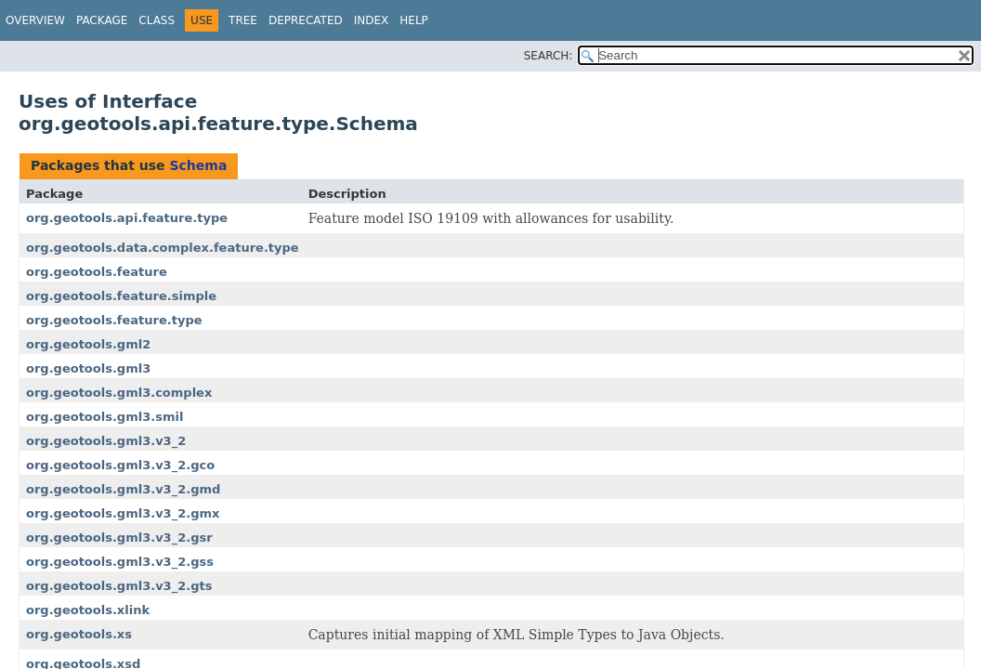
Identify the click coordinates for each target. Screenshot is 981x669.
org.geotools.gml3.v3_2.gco (120, 465)
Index (371, 20)
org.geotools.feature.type (114, 320)
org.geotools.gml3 (88, 368)
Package (101, 20)
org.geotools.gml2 (88, 344)
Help (413, 20)
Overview (35, 20)
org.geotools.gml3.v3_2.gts (119, 586)
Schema (198, 165)
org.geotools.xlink (88, 610)
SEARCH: (548, 55)
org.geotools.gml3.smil (104, 417)
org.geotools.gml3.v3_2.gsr (119, 537)
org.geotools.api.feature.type (127, 218)
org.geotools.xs (79, 634)
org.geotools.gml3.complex (119, 393)
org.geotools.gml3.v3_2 (106, 441)
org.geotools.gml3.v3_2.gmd (123, 489)
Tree (243, 20)
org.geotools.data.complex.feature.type (162, 248)
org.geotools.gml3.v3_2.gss (120, 562)
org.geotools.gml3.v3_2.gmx (122, 513)
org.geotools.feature (96, 272)
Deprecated (305, 20)
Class (156, 20)
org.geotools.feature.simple (121, 296)
